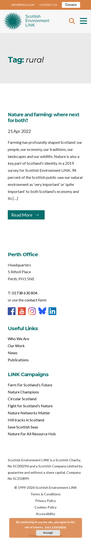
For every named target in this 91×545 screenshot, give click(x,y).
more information (55, 527)
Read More (22, 215)
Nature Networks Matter (29, 412)
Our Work (16, 345)
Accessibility (45, 514)
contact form (35, 300)
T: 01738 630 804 (22, 293)
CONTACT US (48, 5)
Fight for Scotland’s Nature (30, 405)
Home (26, 21)
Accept (48, 533)
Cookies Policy (45, 507)
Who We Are (18, 338)
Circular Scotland (22, 398)
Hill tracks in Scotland (26, 420)
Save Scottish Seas (23, 427)
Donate (71, 4)
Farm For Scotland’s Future (30, 384)
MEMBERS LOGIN (22, 5)
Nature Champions (23, 392)
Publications (18, 359)
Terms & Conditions (45, 494)
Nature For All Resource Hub (32, 433)
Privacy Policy (45, 501)
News (12, 352)
